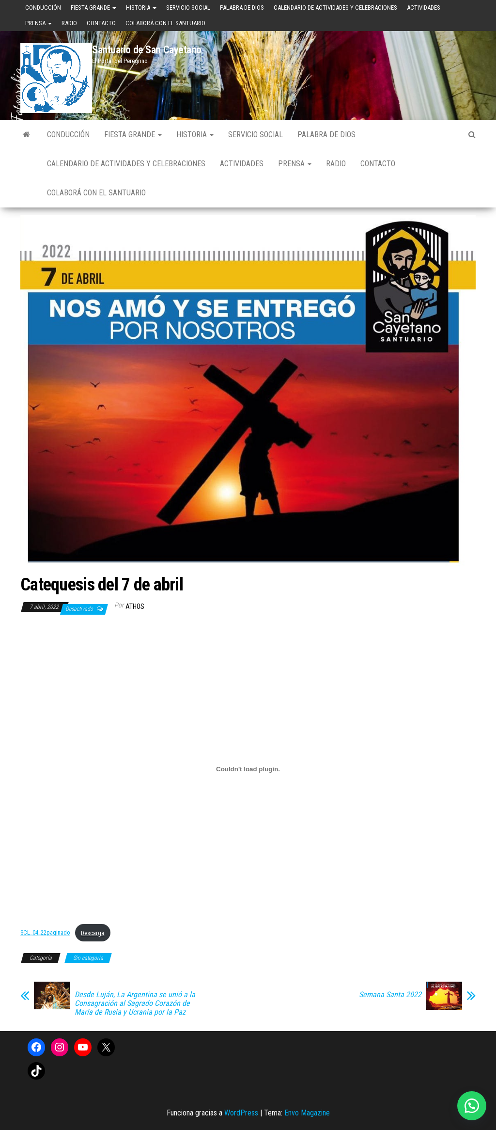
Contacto (101, 23)
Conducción (43, 7)
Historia (141, 7)
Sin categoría (88, 958)
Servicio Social (188, 7)
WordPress (241, 1112)
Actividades (423, 7)
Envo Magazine (307, 1112)
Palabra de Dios (242, 7)
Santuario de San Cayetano (147, 50)
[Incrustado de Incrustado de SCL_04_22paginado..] (248, 769)
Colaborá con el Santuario (165, 23)
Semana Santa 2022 (390, 994)
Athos (134, 606)
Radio (69, 23)
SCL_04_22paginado (45, 933)
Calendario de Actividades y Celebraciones (335, 7)
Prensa (38, 23)
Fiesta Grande (93, 7)
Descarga (92, 933)
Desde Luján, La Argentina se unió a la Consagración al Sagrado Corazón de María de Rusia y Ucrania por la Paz (135, 1003)
